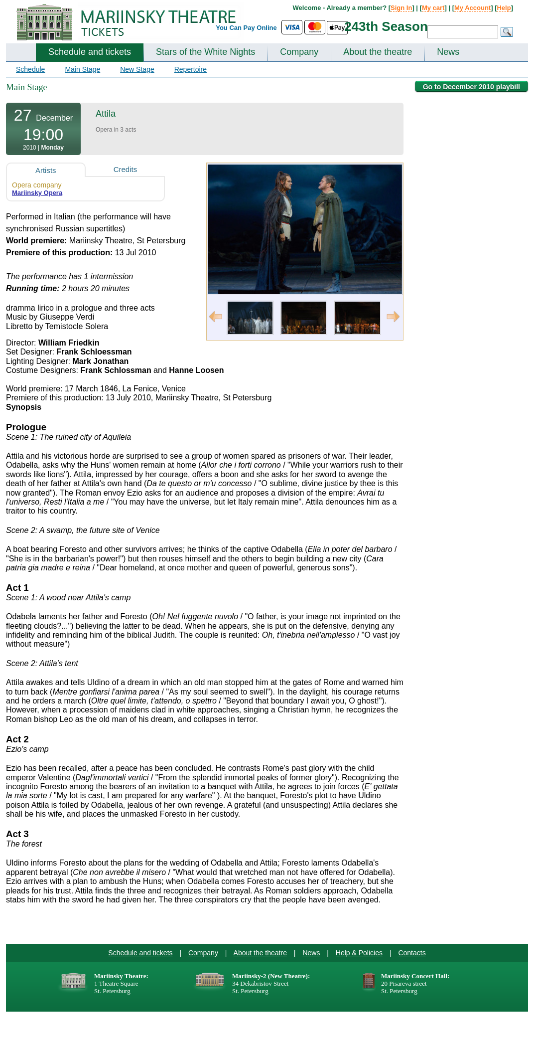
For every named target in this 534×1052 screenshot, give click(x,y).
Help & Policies (359, 953)
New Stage (137, 69)
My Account (472, 7)
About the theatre (377, 52)
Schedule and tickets (89, 52)
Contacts (411, 953)
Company (299, 52)
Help (504, 7)
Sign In (401, 7)
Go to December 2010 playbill (471, 87)
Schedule (30, 69)
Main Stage (82, 69)
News (448, 52)
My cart (433, 7)
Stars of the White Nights (205, 52)
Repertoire (190, 69)
